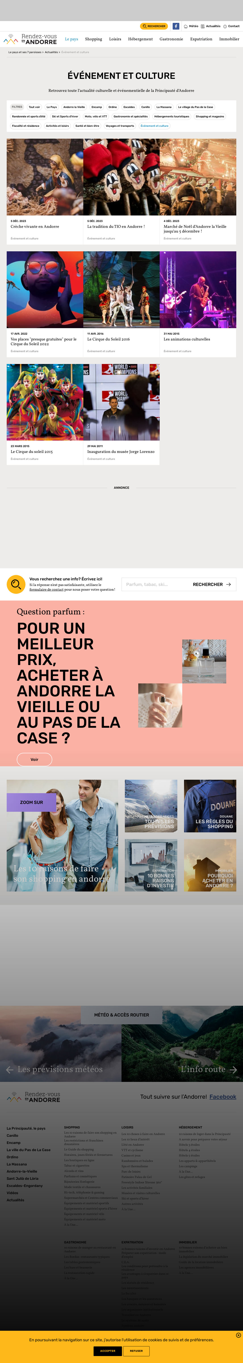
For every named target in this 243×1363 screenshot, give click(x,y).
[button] (238, 1336)
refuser (136, 1351)
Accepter (107, 1351)
